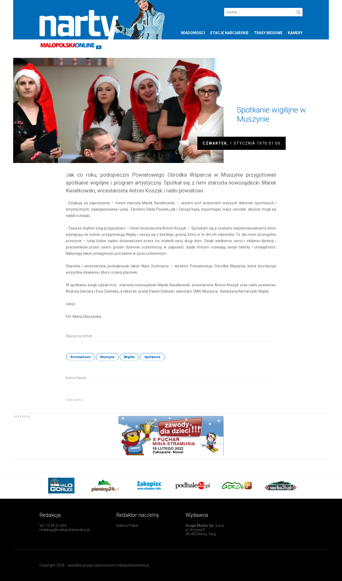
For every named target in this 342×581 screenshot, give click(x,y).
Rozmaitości (81, 357)
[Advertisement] (127, 403)
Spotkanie (152, 357)
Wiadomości (193, 33)
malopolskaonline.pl (132, 565)
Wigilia (129, 357)
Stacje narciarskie (229, 33)
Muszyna (107, 357)
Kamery (295, 33)
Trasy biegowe (268, 33)
